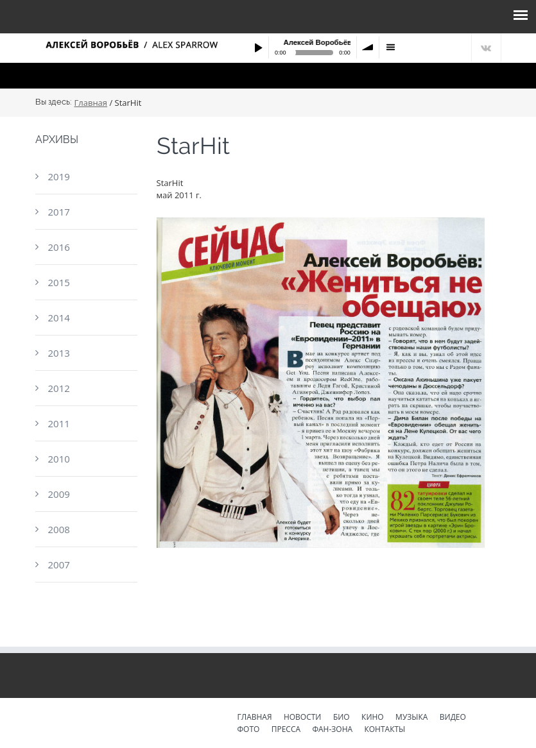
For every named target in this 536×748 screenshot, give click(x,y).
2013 (58, 352)
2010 (58, 458)
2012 (58, 388)
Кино (372, 717)
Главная (91, 103)
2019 (58, 176)
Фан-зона (332, 730)
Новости (303, 717)
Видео (453, 717)
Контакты (384, 730)
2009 (58, 494)
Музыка (411, 717)
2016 (58, 247)
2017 (58, 211)
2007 (58, 564)
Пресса (286, 730)
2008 (58, 529)
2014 (58, 317)
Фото (249, 730)
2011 (58, 423)
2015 (58, 282)
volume (368, 47)
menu (390, 47)
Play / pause (258, 47)
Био (341, 717)
